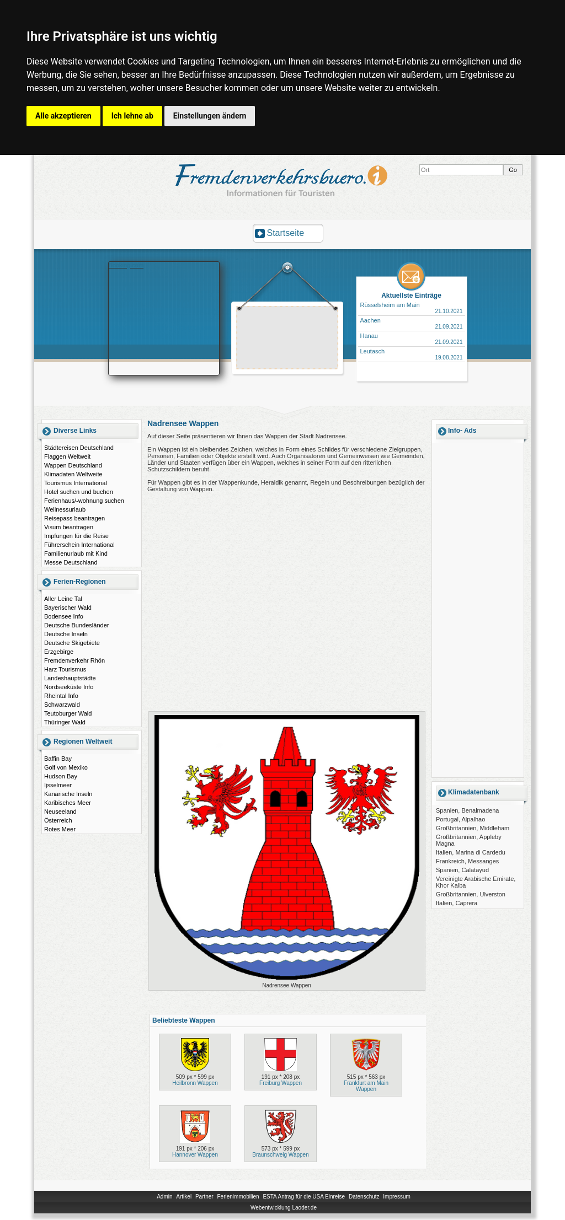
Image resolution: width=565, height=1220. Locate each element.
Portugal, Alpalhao (460, 819)
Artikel (183, 1197)
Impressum (396, 1197)
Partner (204, 1197)
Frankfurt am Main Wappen (366, 1086)
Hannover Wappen (195, 1155)
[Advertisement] (287, 339)
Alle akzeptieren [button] (63, 115)
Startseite (286, 233)
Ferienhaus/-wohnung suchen (84, 500)
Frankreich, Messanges (467, 861)
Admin (164, 1197)
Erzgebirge (58, 651)
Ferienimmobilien (238, 1197)
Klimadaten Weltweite (73, 474)
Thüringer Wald (65, 722)
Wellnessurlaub (65, 509)
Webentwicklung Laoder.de (283, 1208)
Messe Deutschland (71, 562)
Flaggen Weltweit (67, 456)
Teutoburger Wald (68, 713)
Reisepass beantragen (74, 518)
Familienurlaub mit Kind (76, 553)
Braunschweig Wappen (280, 1155)
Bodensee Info (63, 616)
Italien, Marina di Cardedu (470, 852)
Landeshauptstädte (70, 678)
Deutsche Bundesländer (76, 625)
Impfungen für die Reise (76, 536)
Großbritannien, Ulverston (470, 894)
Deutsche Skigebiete (72, 642)
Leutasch (372, 351)
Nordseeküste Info (68, 687)
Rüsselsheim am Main (390, 305)
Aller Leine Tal (63, 598)
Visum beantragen (68, 527)
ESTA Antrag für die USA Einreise (304, 1197)
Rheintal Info (61, 695)
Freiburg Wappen (280, 1083)
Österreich (58, 820)
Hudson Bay (60, 776)
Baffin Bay (58, 758)
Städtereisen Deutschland (79, 447)
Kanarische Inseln (68, 794)
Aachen (370, 320)
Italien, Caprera (456, 903)
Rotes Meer (60, 829)
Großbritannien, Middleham (472, 828)
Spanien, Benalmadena (467, 810)
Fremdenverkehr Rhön (74, 660)
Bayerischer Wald (68, 607)
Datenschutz (364, 1197)
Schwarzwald (62, 704)
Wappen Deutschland (73, 465)
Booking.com (126, 265)
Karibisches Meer (67, 802)
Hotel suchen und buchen (78, 491)
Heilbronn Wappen (194, 1083)
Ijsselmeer (58, 785)
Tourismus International (75, 483)
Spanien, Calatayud (462, 870)
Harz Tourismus (65, 669)
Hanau (369, 335)
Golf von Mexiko (66, 767)
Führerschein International (79, 544)
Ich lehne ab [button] (132, 115)
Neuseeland (60, 811)
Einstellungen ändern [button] (210, 115)
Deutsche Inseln (66, 634)
